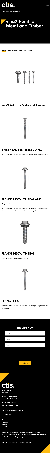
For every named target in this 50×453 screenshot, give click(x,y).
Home (4, 50)
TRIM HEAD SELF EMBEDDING (22, 149)
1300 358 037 (8, 414)
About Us (5, 427)
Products (5, 422)
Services (5, 424)
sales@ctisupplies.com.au (12, 410)
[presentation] (25, 352)
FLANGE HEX (10, 300)
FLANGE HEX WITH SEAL (18, 253)
